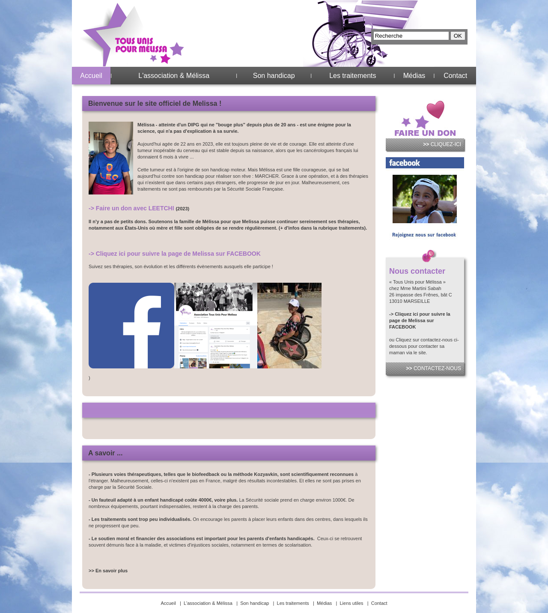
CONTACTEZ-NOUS (433, 368)
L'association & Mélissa (173, 75)
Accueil (91, 75)
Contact (455, 75)
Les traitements (352, 75)
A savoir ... (105, 453)
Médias (414, 75)
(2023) (182, 208)
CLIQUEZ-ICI (442, 144)
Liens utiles (351, 603)
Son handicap (274, 75)
